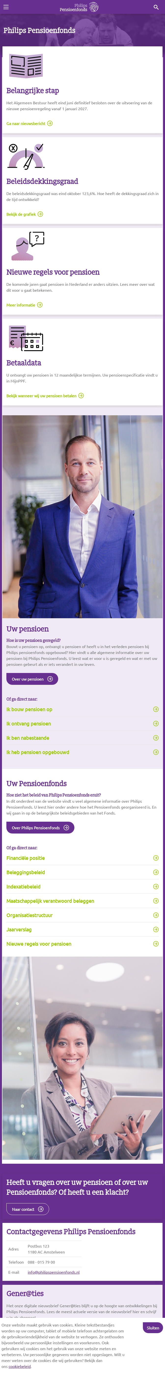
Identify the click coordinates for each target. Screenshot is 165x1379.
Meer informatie (20, 304)
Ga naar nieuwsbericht (25, 123)
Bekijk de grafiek (21, 214)
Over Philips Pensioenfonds (36, 827)
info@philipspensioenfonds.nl (54, 1272)
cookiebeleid (20, 1366)
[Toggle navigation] (6, 7)
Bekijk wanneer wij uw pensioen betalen (41, 395)
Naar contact (23, 1209)
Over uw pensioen (27, 678)
